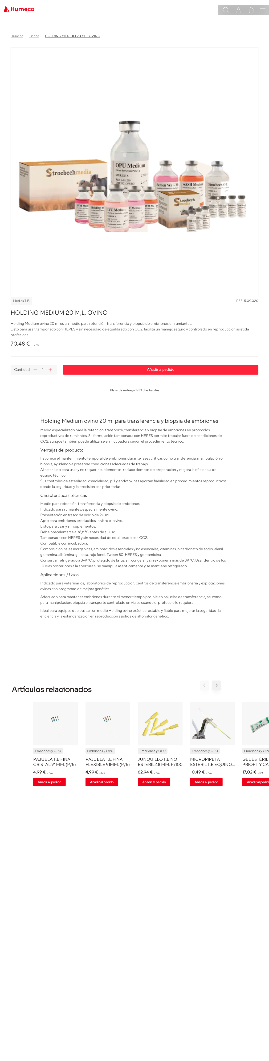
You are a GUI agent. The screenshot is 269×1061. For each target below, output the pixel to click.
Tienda (34, 36)
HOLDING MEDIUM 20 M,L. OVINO (72, 36)
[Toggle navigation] (263, 10)
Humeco (17, 36)
